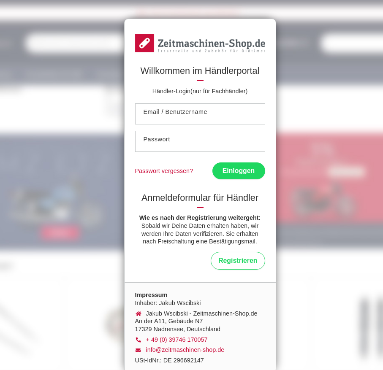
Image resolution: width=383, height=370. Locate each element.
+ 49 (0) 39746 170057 (177, 339)
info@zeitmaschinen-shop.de (185, 349)
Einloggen (239, 170)
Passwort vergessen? (164, 170)
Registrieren (237, 260)
